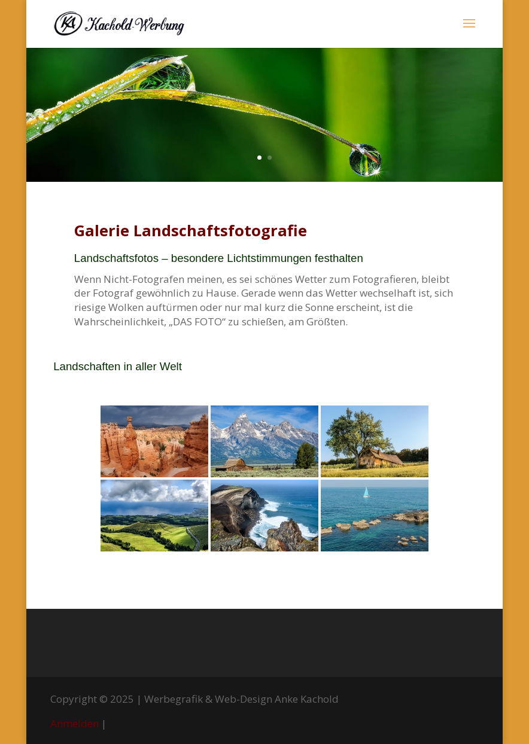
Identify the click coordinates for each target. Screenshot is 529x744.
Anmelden (74, 723)
